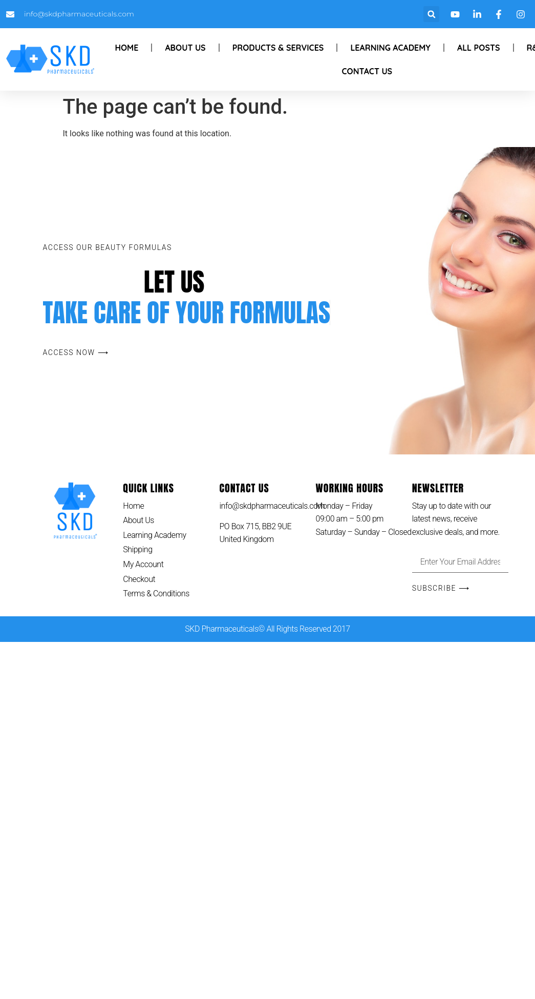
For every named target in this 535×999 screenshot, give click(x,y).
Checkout (139, 579)
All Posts (478, 48)
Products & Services (278, 48)
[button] (431, 14)
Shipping (137, 549)
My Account (143, 564)
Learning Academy (390, 48)
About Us (185, 48)
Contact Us (367, 71)
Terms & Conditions (156, 593)
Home (126, 48)
